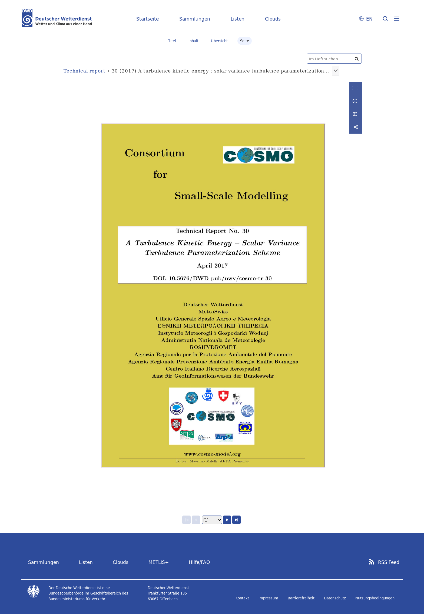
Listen (237, 19)
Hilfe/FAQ (199, 562)
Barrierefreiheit (301, 598)
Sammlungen (194, 19)
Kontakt (242, 598)
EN (369, 19)
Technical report (84, 70)
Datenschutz (335, 598)
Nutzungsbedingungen (375, 598)
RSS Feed (388, 562)
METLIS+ (158, 562)
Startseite (147, 19)
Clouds (273, 19)
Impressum (268, 598)
